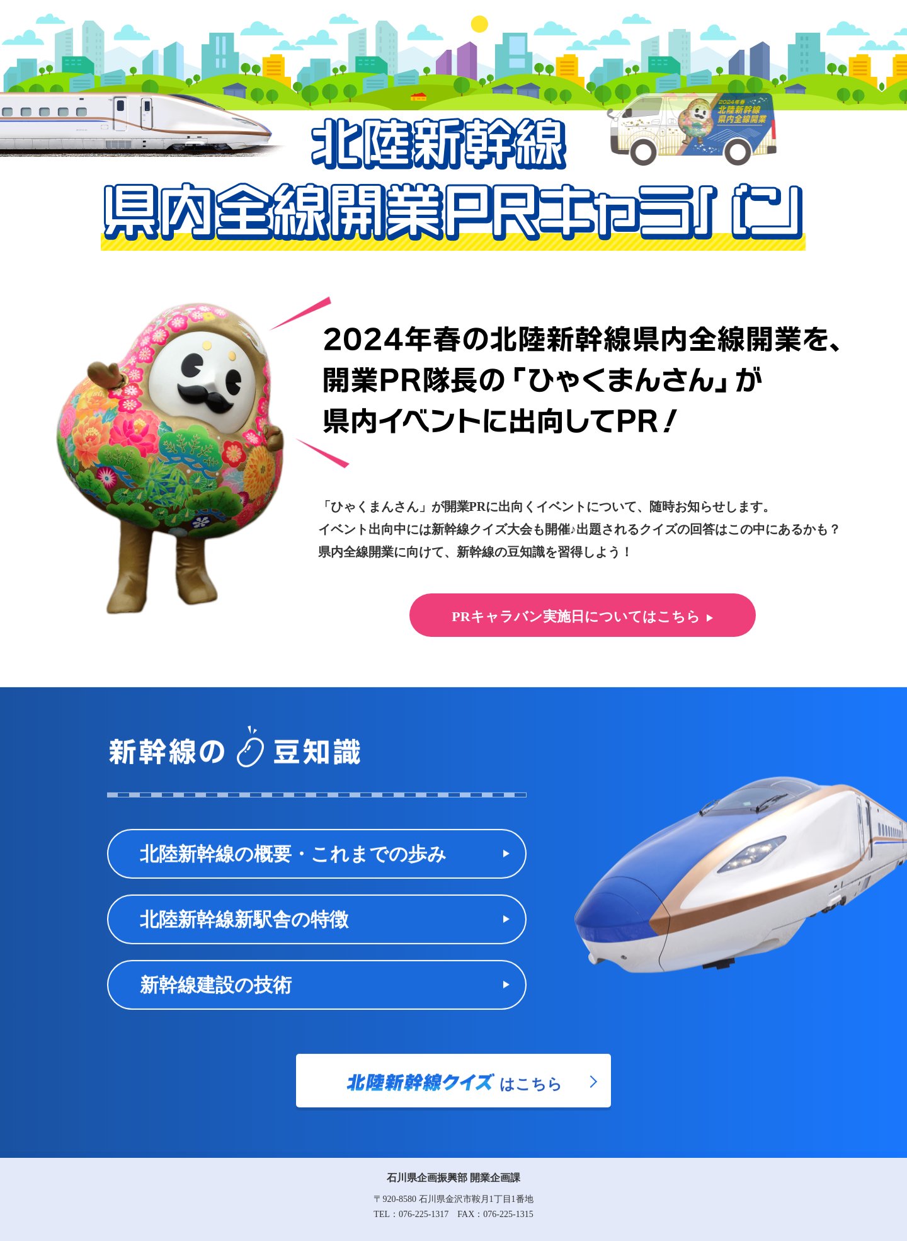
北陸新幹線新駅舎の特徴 (244, 933)
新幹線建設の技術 (216, 998)
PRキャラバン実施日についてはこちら (576, 616)
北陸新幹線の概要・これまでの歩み (293, 867)
